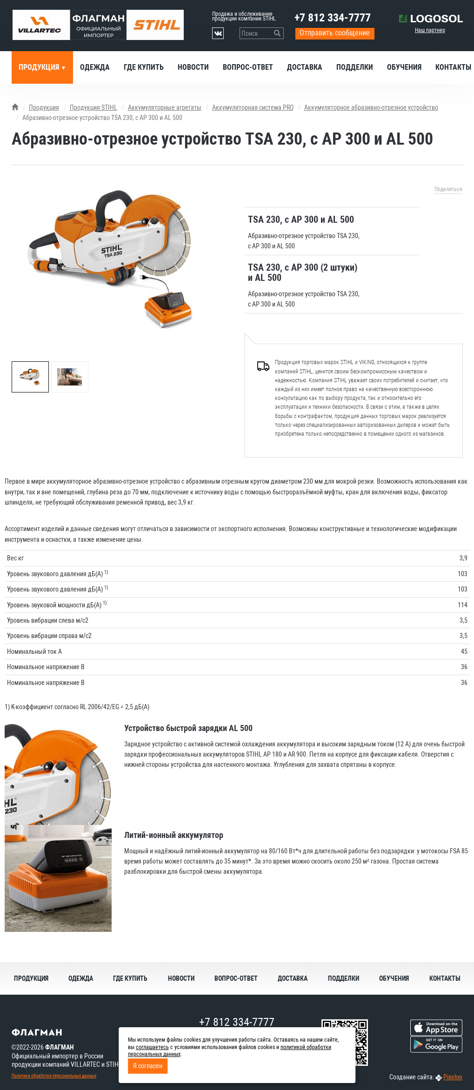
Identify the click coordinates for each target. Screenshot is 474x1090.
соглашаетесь (152, 1047)
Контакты (445, 978)
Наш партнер (430, 30)
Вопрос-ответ (248, 67)
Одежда (95, 67)
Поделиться (448, 189)
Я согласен (147, 1066)
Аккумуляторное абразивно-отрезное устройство (371, 107)
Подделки (354, 67)
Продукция (40, 67)
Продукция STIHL (93, 107)
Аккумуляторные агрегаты (164, 107)
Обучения (404, 67)
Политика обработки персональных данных (54, 1075)
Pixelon (452, 1077)
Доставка (304, 67)
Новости (193, 67)
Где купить (144, 67)
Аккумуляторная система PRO (253, 107)
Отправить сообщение (335, 32)
